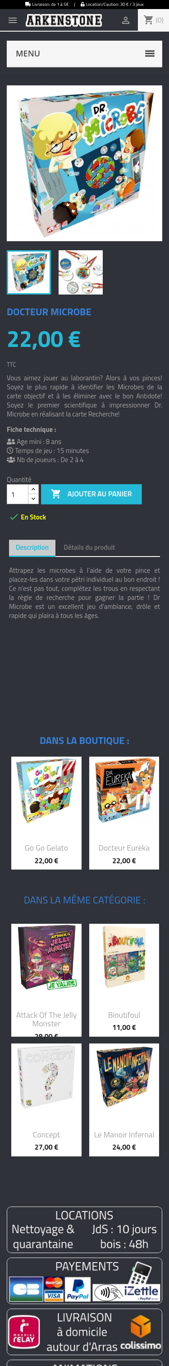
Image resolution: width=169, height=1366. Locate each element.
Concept (46, 1134)
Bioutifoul (124, 1015)
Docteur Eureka (124, 848)
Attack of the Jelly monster (46, 1019)
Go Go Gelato (46, 848)
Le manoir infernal (124, 1134)
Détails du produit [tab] (89, 547)
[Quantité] (17, 494)
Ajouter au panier (91, 494)
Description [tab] (32, 547)
